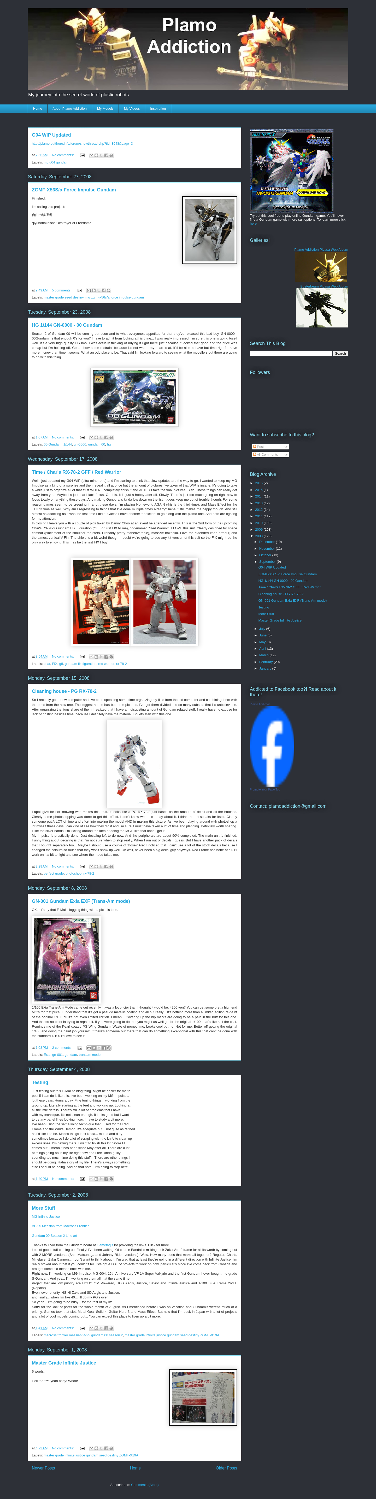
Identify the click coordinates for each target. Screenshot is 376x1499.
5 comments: (62, 290)
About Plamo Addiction (69, 108)
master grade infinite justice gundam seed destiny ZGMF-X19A (172, 1335)
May (263, 642)
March (264, 655)
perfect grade (54, 873)
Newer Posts (43, 1468)
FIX (54, 664)
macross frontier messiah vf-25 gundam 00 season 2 (83, 1335)
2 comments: (62, 1048)
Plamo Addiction (260, 704)
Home (37, 108)
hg (109, 444)
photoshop (73, 873)
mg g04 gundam (56, 162)
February (266, 662)
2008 (259, 536)
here (253, 223)
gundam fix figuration (80, 664)
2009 (259, 529)
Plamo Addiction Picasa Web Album (321, 249)
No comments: (63, 155)
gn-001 (57, 1055)
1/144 (67, 444)
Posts (259, 447)
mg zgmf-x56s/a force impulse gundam (114, 297)
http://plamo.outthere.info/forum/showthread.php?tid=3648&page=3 (82, 143)
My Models (105, 108)
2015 (259, 490)
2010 (259, 523)
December (267, 542)
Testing (40, 1082)
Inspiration (158, 108)
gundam (71, 1055)
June (263, 635)
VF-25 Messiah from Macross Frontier (60, 1226)
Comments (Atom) (144, 1485)
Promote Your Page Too (265, 789)
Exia (47, 1055)
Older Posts (226, 1468)
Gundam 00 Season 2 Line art (54, 1236)
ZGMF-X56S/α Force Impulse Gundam (74, 189)
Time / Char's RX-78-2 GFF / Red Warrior (76, 472)
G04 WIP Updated (51, 135)
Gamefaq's (105, 1245)
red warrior (106, 664)
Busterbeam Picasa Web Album (324, 286)
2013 (259, 503)
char (47, 664)
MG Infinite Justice (46, 1217)
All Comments (265, 454)
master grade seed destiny (64, 297)
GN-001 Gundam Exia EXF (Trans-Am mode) (81, 901)
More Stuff (43, 1208)
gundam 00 (96, 444)
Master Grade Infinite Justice (64, 1363)
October (265, 555)
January (265, 668)
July (262, 629)
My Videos (132, 108)
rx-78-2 (121, 664)
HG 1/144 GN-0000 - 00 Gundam (67, 325)
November (267, 549)
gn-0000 (80, 444)
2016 (259, 483)
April (263, 649)
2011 (259, 516)
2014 (259, 496)
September (268, 562)
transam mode (90, 1055)
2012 (259, 510)
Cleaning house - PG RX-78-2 (64, 691)
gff (61, 664)
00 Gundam (53, 444)
